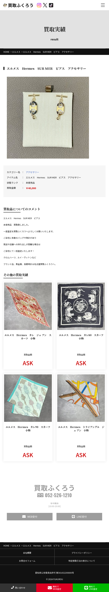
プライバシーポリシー (82, 552)
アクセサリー (32, 172)
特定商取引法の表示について (81, 560)
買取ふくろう (18, 5)
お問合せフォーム (27, 560)
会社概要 (27, 552)
